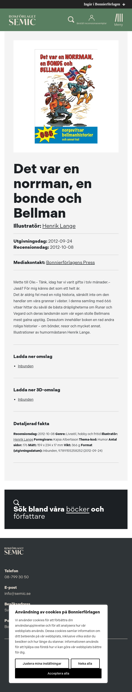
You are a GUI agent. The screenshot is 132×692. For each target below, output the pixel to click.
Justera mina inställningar (42, 663)
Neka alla (85, 663)
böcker (77, 509)
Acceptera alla (58, 673)
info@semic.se (17, 593)
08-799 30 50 (16, 577)
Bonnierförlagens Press (70, 262)
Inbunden (25, 366)
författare (29, 516)
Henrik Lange (59, 226)
